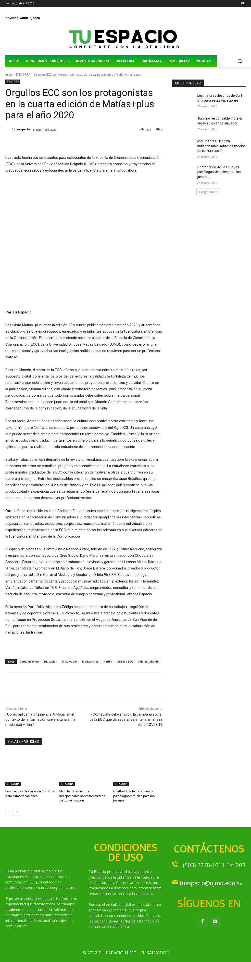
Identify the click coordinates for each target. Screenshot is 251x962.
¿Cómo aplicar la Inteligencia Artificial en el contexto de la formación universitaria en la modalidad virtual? (40, 719)
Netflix (107, 661)
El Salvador (69, 661)
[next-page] (16, 812)
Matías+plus (90, 661)
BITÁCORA (23, 74)
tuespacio (23, 129)
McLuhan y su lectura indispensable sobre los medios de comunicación (82, 795)
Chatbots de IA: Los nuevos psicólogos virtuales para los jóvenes (133, 795)
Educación (50, 661)
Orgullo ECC (125, 661)
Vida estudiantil (148, 661)
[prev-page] (8, 812)
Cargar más (209, 192)
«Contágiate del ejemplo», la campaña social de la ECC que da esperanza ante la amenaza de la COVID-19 (125, 719)
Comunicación (29, 661)
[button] (240, 61)
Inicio (9, 74)
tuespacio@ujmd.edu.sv (211, 883)
